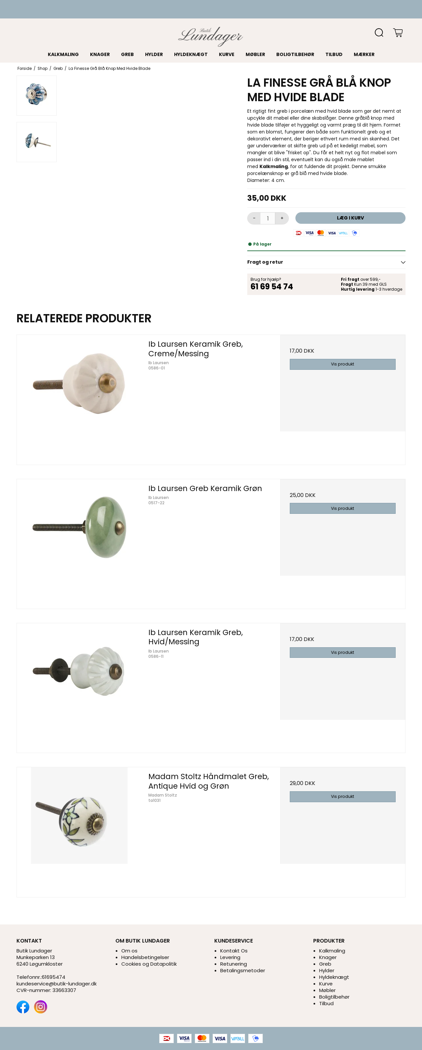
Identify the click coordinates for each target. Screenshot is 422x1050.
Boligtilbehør (295, 54)
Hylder (154, 54)
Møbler (255, 54)
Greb (127, 54)
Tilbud (334, 54)
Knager (100, 54)
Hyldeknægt (191, 54)
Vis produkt (342, 364)
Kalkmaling (63, 54)
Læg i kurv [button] (350, 218)
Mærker (364, 54)
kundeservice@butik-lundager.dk (56, 983)
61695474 (53, 977)
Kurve (226, 54)
